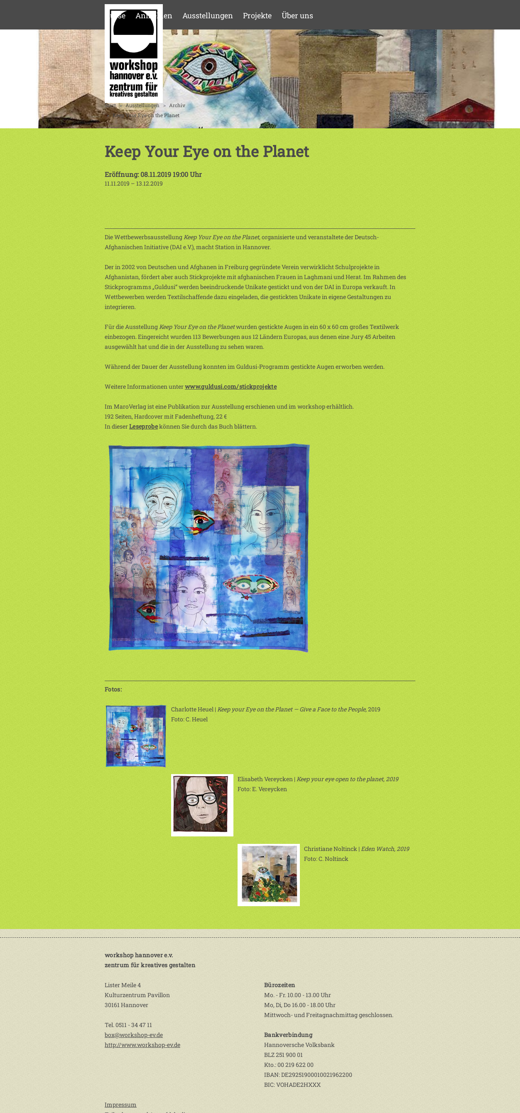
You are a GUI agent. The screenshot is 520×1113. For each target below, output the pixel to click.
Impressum (121, 1104)
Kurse (115, 15)
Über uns (297, 15)
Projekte (257, 15)
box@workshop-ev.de (134, 1035)
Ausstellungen (207, 15)
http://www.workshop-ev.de (142, 1045)
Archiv (177, 105)
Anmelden (153, 15)
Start (110, 105)
